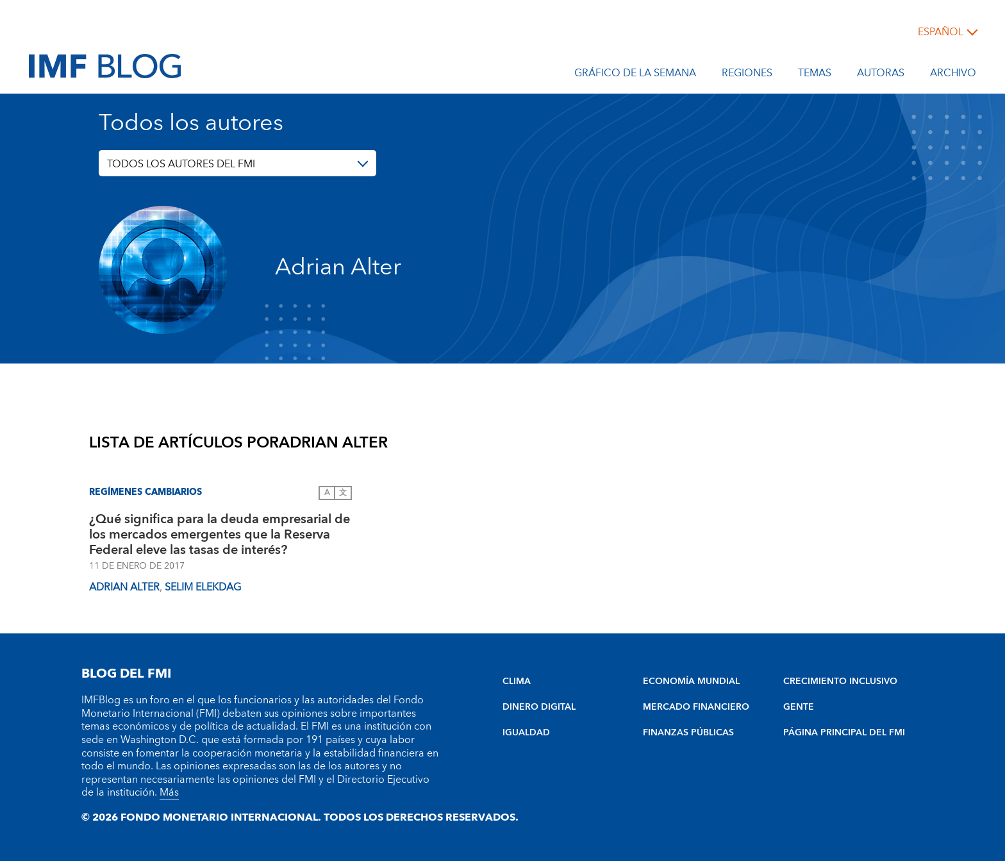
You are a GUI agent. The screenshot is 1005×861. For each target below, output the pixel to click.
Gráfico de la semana (635, 75)
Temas (814, 75)
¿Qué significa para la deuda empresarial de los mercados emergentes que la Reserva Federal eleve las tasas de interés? (219, 535)
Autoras (880, 75)
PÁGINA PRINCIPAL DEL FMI (844, 732)
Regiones (747, 75)
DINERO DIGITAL (539, 707)
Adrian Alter (124, 587)
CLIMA (517, 681)
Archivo (953, 75)
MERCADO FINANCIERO (696, 707)
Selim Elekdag (203, 587)
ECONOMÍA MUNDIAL (691, 681)
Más (169, 792)
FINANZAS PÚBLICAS (688, 732)
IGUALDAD (526, 732)
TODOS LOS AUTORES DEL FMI (181, 164)
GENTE (798, 707)
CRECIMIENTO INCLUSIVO (840, 681)
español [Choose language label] (940, 32)
